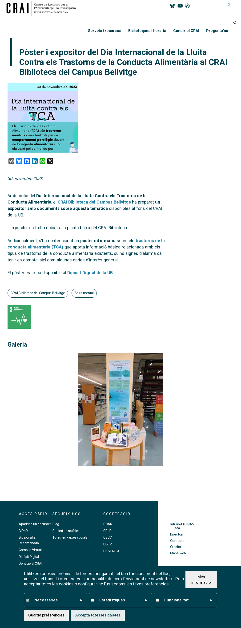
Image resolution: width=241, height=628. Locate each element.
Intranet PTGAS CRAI (182, 526)
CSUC (107, 537)
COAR (107, 524)
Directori (176, 534)
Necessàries (58, 600)
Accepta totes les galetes (97, 615)
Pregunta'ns (217, 30)
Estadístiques (123, 600)
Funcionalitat (188, 600)
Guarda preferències (46, 615)
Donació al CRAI (30, 563)
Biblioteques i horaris (147, 30)
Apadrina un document (36, 524)
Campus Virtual (30, 550)
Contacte (177, 541)
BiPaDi (23, 531)
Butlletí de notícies (66, 531)
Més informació (201, 579)
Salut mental (84, 293)
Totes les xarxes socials (69, 537)
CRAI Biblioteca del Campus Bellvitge (94, 202)
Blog (55, 524)
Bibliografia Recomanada (29, 540)
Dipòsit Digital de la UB (90, 272)
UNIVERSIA (111, 551)
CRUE (107, 531)
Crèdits (175, 547)
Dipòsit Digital (29, 557)
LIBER (107, 544)
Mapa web (178, 553)
